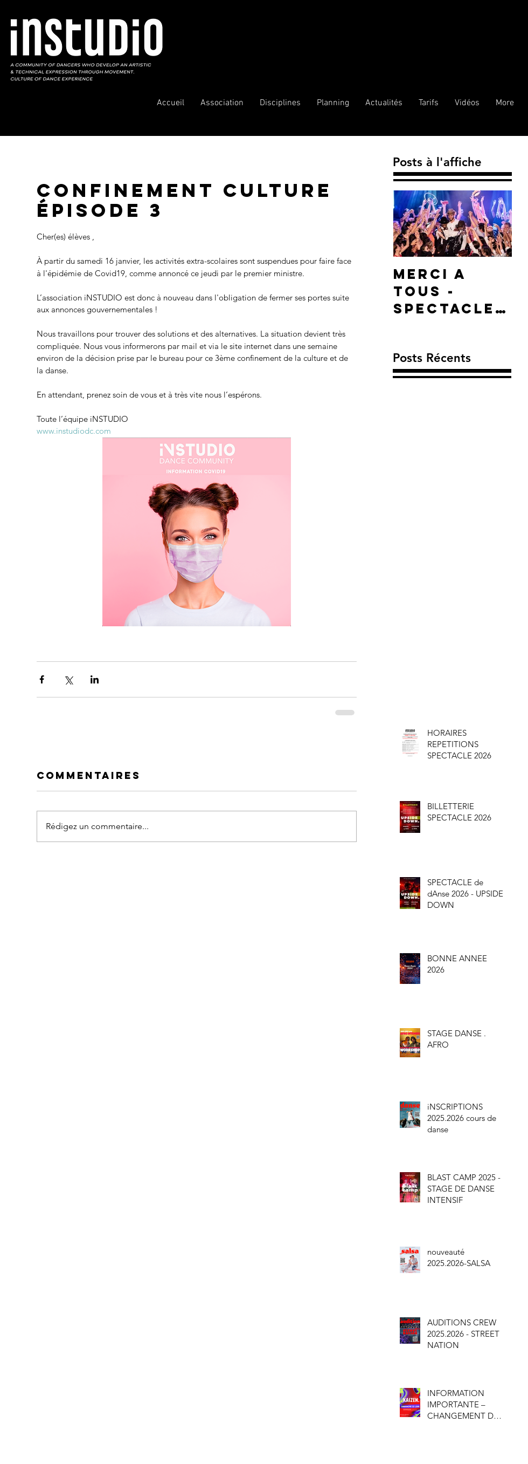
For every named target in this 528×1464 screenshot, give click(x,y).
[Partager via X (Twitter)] (68, 679)
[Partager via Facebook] (42, 679)
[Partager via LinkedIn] (94, 679)
